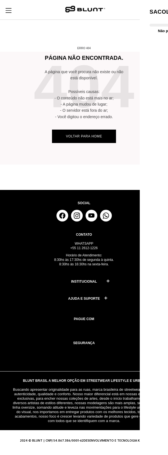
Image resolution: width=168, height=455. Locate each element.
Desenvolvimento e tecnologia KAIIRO (116, 440)
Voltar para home (84, 136)
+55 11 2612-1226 (84, 248)
